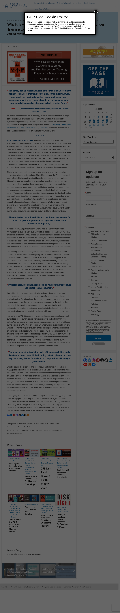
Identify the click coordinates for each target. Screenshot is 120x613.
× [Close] (96, 11)
